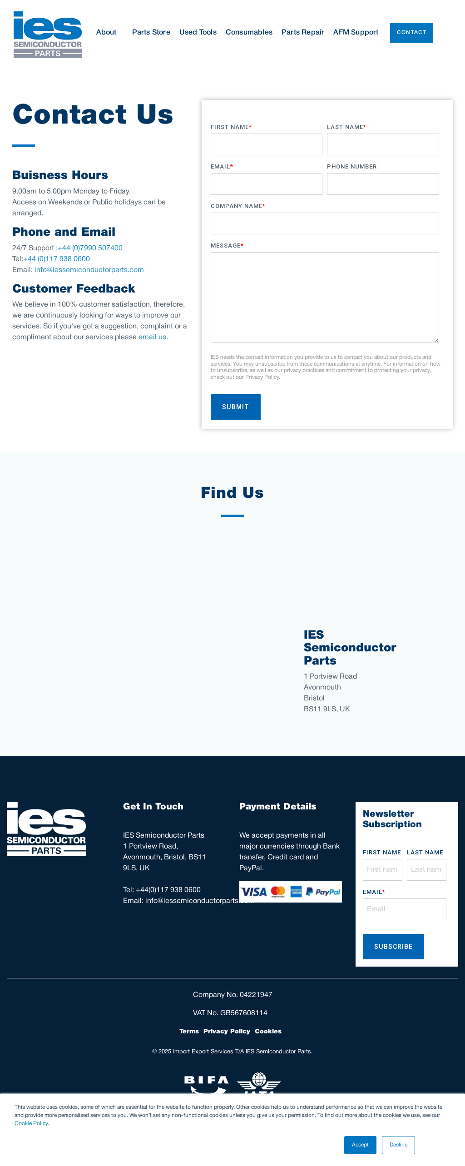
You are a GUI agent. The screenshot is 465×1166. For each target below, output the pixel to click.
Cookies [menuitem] (268, 1031)
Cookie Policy (31, 1123)
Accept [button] (360, 1144)
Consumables (249, 33)
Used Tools (198, 33)
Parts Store (151, 33)
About (109, 32)
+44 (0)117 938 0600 (56, 259)
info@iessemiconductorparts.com (89, 270)
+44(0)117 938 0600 (168, 890)
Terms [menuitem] (189, 1031)
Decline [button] (398, 1144)
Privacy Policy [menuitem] (226, 1031)
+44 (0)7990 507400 (90, 248)
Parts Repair (303, 33)
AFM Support (355, 33)
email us (152, 337)
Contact (411, 32)
